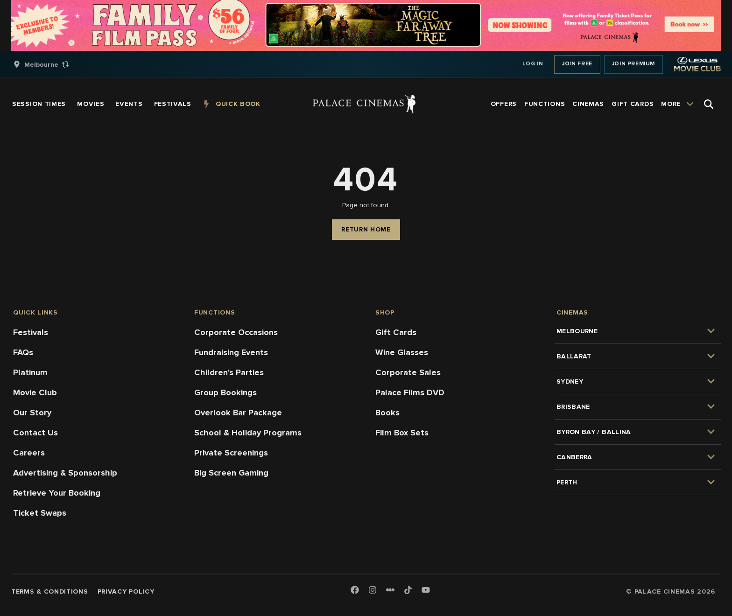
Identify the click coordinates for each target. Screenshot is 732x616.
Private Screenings (231, 453)
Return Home (366, 229)
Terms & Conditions (49, 591)
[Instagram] (372, 590)
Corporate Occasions (236, 332)
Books (387, 412)
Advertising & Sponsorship (65, 473)
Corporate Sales (408, 372)
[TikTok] (408, 590)
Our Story (32, 412)
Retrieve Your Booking (56, 493)
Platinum (30, 372)
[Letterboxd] (390, 590)
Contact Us (35, 432)
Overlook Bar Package (238, 412)
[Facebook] (355, 590)
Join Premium (633, 63)
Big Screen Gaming (231, 473)
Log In (532, 63)
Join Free (577, 63)
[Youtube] (426, 590)
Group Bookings (225, 392)
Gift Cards (395, 332)
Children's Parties (229, 372)
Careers (29, 453)
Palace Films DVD (409, 392)
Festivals (30, 332)
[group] (51, 64)
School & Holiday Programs (248, 432)
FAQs (23, 352)
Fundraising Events (231, 352)
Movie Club (35, 392)
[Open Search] (708, 104)
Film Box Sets (402, 432)
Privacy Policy (126, 591)
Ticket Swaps (39, 513)
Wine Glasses (401, 352)
